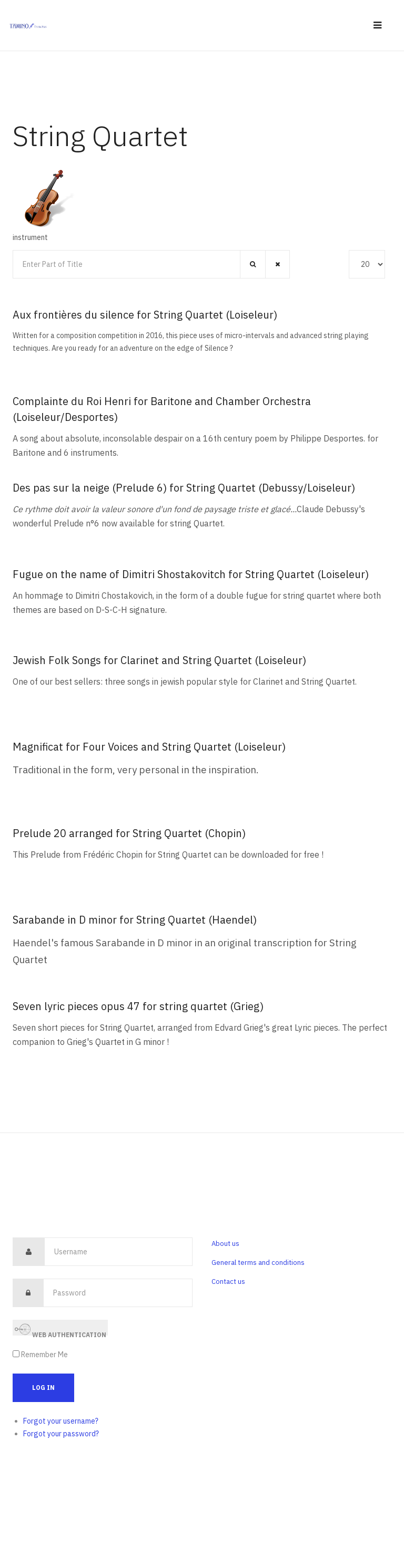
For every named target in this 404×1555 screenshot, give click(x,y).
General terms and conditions (258, 1262)
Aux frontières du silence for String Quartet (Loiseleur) (145, 315)
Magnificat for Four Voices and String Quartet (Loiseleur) (149, 747)
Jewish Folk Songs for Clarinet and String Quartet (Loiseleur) (159, 660)
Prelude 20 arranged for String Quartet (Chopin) (129, 833)
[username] (118, 1251)
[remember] (16, 1353)
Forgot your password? (61, 1433)
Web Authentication (60, 1328)
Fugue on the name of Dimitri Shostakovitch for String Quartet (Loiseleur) (191, 574)
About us (225, 1243)
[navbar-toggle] (377, 25)
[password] (118, 1293)
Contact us (228, 1281)
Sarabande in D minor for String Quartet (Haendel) (135, 920)
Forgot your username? (60, 1421)
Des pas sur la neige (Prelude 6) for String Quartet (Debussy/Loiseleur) (184, 488)
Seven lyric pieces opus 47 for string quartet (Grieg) (138, 1006)
